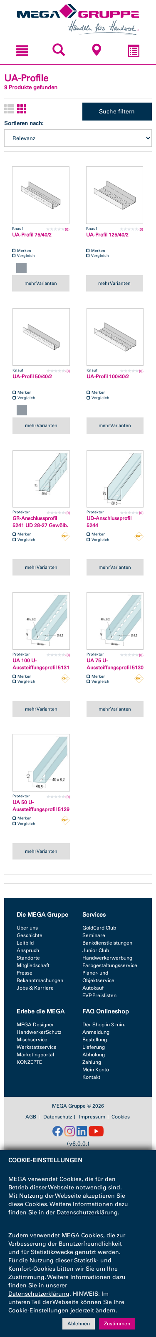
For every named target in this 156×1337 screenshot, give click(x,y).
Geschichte (29, 935)
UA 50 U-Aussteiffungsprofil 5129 (40, 805)
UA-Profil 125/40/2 (107, 235)
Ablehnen (78, 1324)
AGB (30, 1117)
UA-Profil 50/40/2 (32, 376)
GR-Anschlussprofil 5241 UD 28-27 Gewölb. (40, 521)
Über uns (27, 928)
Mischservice (32, 1040)
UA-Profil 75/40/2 (32, 235)
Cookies (120, 1117)
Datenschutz (57, 1117)
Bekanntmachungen (40, 980)
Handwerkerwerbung (107, 958)
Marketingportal (35, 1055)
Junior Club (95, 950)
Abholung (93, 1055)
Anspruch (28, 950)
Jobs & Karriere (35, 988)
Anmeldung (95, 1032)
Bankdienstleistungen (107, 943)
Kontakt (91, 1077)
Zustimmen (117, 1324)
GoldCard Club (99, 928)
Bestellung (94, 1040)
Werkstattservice (37, 1047)
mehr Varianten (41, 283)
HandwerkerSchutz (39, 1032)
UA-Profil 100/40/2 (108, 376)
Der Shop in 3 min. (103, 1025)
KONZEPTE (29, 1062)
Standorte (28, 958)
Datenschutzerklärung (87, 1212)
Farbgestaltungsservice (109, 965)
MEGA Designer (35, 1025)
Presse (24, 973)
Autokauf (93, 988)
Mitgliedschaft (33, 965)
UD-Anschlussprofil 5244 (109, 521)
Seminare (93, 935)
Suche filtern (117, 111)
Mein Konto (95, 1070)
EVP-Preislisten (99, 995)
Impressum (92, 1117)
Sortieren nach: (24, 123)
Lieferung (93, 1047)
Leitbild (25, 943)
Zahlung (91, 1062)
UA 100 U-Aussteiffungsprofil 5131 (40, 664)
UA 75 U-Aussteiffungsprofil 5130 (115, 664)
